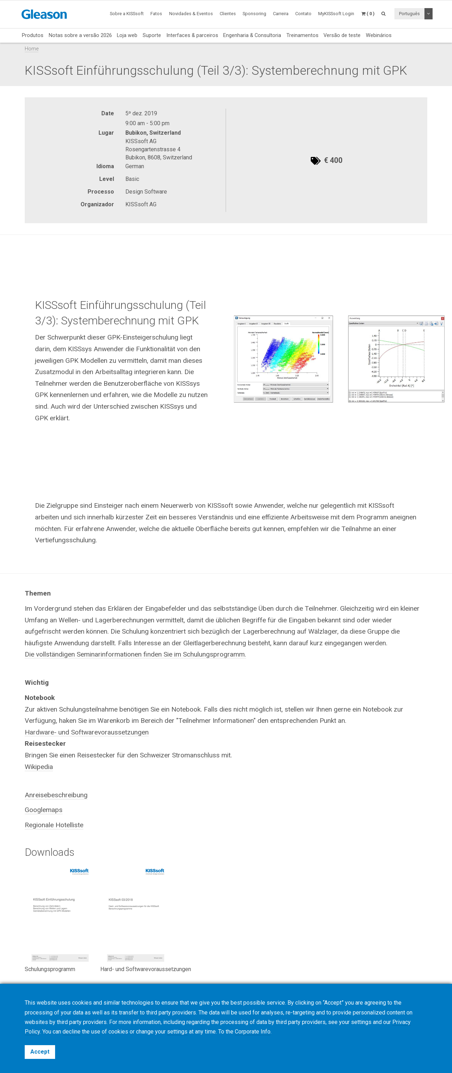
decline (72, 1031)
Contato (303, 13)
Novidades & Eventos (191, 13)
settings (177, 1031)
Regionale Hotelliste (54, 825)
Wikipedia (39, 767)
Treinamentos (302, 35)
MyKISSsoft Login (336, 13)
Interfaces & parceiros (192, 35)
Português (409, 13)
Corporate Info (252, 1031)
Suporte (152, 35)
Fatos (156, 13)
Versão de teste (342, 35)
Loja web (127, 35)
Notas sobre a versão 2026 (80, 35)
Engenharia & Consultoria (252, 35)
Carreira (281, 13)
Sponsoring (254, 13)
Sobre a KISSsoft (127, 13)
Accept (39, 1051)
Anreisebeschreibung (56, 795)
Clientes (228, 13)
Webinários (379, 35)
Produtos (32, 35)
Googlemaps (44, 810)
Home (31, 49)
